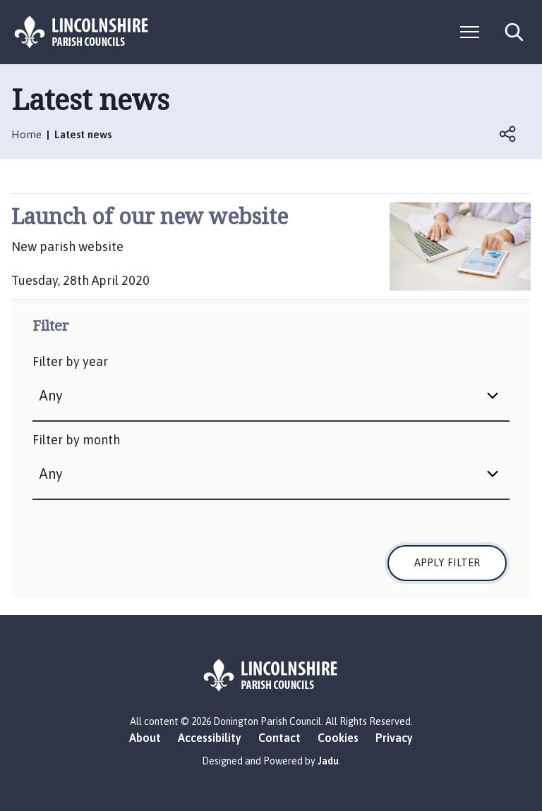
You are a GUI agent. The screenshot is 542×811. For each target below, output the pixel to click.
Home (26, 134)
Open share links (508, 134)
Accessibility (209, 737)
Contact (279, 737)
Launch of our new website (149, 216)
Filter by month (76, 439)
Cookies (338, 737)
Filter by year (70, 361)
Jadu (328, 761)
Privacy (394, 737)
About (145, 737)
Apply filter (447, 562)
